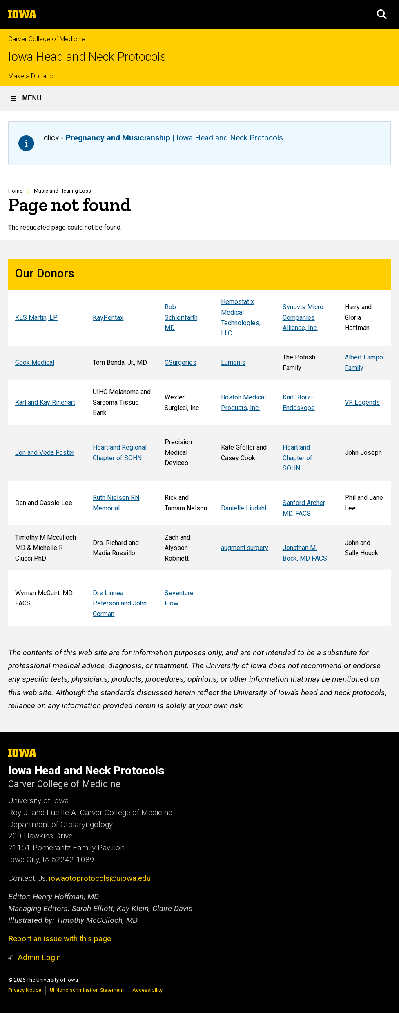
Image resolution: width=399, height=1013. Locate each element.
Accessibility (147, 990)
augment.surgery (244, 548)
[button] (382, 14)
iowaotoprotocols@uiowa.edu (100, 878)
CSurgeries (180, 362)
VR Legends (362, 402)
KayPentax (108, 317)
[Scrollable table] (199, 442)
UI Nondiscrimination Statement (87, 990)
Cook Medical (34, 362)
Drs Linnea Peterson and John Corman (120, 603)
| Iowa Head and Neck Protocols (174, 137)
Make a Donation (32, 76)
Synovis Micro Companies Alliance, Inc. (303, 317)
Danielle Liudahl (243, 508)
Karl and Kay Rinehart (45, 402)
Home (15, 191)
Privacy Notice (24, 990)
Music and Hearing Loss (62, 191)
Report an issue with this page (59, 938)
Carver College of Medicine (46, 39)
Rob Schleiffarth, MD (182, 317)
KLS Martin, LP (36, 317)
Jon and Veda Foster (44, 453)
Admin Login (39, 957)
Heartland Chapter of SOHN (297, 457)
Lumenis (233, 362)
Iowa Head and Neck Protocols (87, 57)
